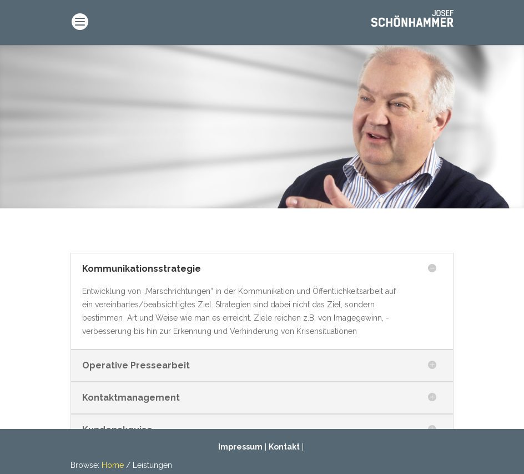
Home (113, 465)
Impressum (240, 446)
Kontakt (284, 446)
